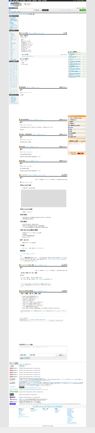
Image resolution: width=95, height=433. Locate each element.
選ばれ (33, 299)
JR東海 (39, 225)
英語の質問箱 (13, 99)
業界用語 (12, 34)
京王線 (39, 227)
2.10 (24, 141)
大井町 (30, 218)
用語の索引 (35, 33)
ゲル (25, 56)
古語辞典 (39, 0)
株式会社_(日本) (73, 136)
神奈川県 (23, 154)
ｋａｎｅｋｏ (29, 139)
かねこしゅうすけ (28, 45)
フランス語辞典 (69, 416)
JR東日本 (34, 224)
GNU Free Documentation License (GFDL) (34, 381)
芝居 (30, 141)
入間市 (26, 217)
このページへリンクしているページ (55, 259)
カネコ (25, 139)
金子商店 (24, 235)
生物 (11, 53)
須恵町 (33, 235)
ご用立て (24, 300)
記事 (27, 272)
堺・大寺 (27, 141)
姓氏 (22, 39)
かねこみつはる (28, 50)
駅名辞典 (23, 160)
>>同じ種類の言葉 (52, 320)
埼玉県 (23, 168)
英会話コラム (13, 96)
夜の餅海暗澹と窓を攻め (74, 66)
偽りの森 (22, 272)
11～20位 (75, 117)
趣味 (11, 50)
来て (33, 297)
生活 (11, 47)
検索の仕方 (20, 410)
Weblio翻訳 (69, 413)
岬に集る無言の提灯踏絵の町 (74, 73)
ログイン (75, 0)
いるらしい (36, 297)
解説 (36, 272)
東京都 (29, 227)
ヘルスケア (13, 49)
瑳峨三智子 (72, 123)
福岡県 (28, 235)
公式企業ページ (57, 409)
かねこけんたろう (29, 44)
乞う (33, 300)
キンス (25, 92)
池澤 (38, 308)
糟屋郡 (30, 235)
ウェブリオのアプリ (34, 409)
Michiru (71, 127)
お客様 (30, 297)
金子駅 (24, 224)
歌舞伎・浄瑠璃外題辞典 (26, 134)
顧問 (35, 308)
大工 (35, 127)
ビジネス (12, 33)
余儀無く (35, 303)
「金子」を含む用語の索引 (25, 357)
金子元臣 (23, 51)
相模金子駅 (25, 225)
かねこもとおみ (28, 51)
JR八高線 (27, 168)
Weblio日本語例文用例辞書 (27, 290)
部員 (27, 308)
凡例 (43, 33)
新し (33, 308)
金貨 (23, 62)
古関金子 (24, 211)
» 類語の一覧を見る (63, 54)
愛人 (23, 275)
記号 (10, 93)
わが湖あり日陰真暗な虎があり (74, 64)
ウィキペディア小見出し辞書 (27, 265)
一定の (43, 127)
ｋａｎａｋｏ (29, 124)
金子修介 (23, 45)
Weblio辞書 (76, 379)
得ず (39, 302)
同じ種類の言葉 (17, 14)
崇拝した (37, 306)
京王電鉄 (36, 227)
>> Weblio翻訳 (83, 141)
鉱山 (25, 127)
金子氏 (31, 187)
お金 (30, 56)
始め (26, 299)
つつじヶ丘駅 (25, 227)
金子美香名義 (71, 54)
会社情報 (56, 410)
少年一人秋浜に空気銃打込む (74, 68)
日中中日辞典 (29, 0)
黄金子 (32, 306)
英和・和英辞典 (22, 0)
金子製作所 (25, 234)
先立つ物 (27, 56)
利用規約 (20, 413)
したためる (54, 308)
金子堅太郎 (23, 44)
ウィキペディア (24, 175)
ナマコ (35, 248)
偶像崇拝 (27, 306)
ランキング (39, 33)
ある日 (24, 308)
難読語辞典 (23, 87)
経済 (21, 14)
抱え (40, 127)
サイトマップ (21, 415)
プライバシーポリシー (22, 414)
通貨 (32, 319)
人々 (23, 306)
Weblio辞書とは (21, 409)
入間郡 (32, 217)
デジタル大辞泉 (24, 33)
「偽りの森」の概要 (42, 279)
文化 (11, 46)
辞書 (10, 0)
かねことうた (27, 47)
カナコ (25, 124)
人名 (11, 56)
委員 (30, 299)
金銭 (26, 64)
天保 (23, 141)
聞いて (35, 296)
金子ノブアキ (41, 308)
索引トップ (31, 33)
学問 (11, 44)
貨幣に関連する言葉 (23, 319)
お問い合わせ (45, 409)
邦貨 (36, 319)
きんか (42, 319)
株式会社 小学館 (21, 366)
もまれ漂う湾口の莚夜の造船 (74, 61)
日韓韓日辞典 (34, 0)
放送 (31, 296)
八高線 (36, 224)
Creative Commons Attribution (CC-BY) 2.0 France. (33, 387)
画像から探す (33, 410)
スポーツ (12, 52)
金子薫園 (23, 42)
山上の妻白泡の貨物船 (73, 71)
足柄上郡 (27, 218)
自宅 (25, 296)
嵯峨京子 (71, 121)
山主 (28, 127)
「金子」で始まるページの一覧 (28, 253)
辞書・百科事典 (13, 59)
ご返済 (29, 300)
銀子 (44, 319)
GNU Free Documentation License (38, 378)
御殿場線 (42, 225)
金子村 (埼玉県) (37, 217)
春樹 (21, 275)
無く (32, 303)
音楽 (46, 308)
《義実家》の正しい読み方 (75, 125)
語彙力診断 (13, 101)
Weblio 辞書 (80, 0)
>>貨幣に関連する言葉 (59, 320)
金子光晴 (23, 50)
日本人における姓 (72, 56)
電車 (11, 37)
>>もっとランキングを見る (80, 138)
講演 (33, 296)
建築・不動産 (13, 43)
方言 (11, 57)
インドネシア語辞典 (70, 417)
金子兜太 (23, 47)
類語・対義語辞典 (16, 0)
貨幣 (24, 14)
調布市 (32, 227)
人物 (29, 41)
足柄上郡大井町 (28, 154)
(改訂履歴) (32, 379)
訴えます (41, 302)
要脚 (23, 56)
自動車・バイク (13, 38)
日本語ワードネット (22, 399)
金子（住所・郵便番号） (13, 11)
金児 (23, 129)
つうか (34, 319)
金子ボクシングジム (26, 237)
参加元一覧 (22, 364)
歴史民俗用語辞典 (25, 119)
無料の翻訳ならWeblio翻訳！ (29, 4)
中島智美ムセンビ (73, 119)
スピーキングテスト (14, 102)
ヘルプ (85, 0)
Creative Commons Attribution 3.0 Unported (32, 389)
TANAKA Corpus (12, 386)
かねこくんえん (28, 42)
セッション (71, 59)
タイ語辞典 (69, 418)
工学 (11, 41)
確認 (71, 131)
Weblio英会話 (13, 98)
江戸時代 (22, 127)
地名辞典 (23, 146)
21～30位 (79, 117)
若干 (33, 127)
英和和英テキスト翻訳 (26, 344)
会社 (71, 129)
